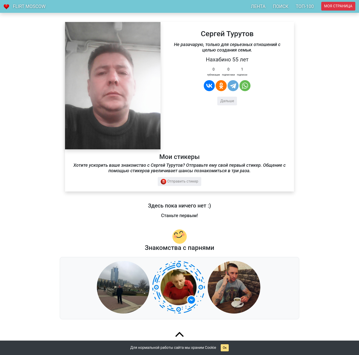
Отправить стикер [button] (179, 181)
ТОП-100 (305, 6)
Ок (225, 348)
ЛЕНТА (258, 6)
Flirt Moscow (29, 6)
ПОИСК (280, 6)
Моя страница (338, 6)
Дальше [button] (227, 101)
